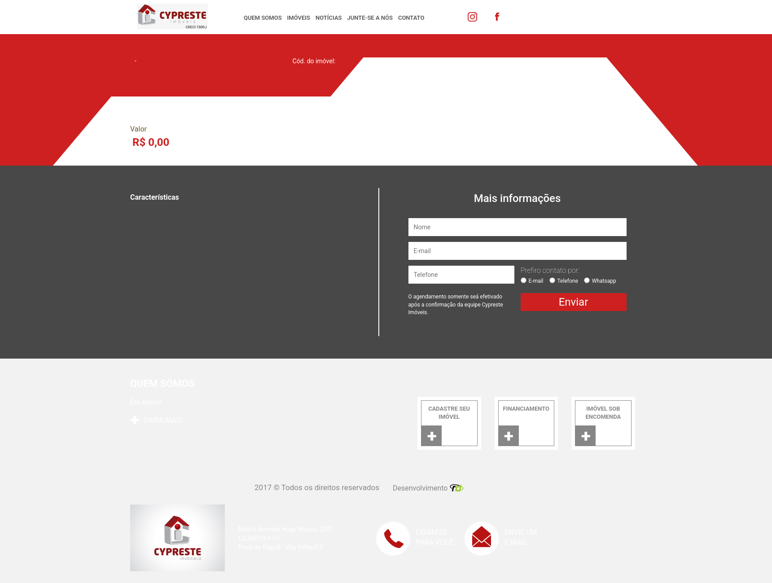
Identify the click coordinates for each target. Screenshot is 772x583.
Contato (411, 17)
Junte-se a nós (370, 17)
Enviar (573, 302)
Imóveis (298, 17)
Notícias (329, 17)
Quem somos (263, 17)
